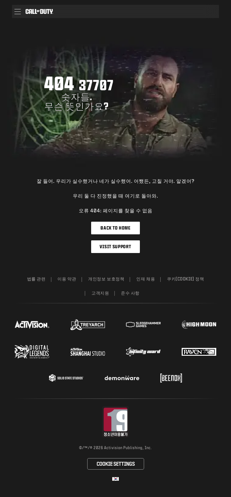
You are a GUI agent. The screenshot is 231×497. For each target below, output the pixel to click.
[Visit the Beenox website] (171, 378)
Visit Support (115, 246)
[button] (17, 11)
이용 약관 (66, 279)
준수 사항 (130, 293)
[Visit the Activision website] (32, 324)
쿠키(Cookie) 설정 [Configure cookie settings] (115, 463)
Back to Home (115, 228)
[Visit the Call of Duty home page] (39, 11)
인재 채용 (145, 279)
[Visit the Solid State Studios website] (66, 378)
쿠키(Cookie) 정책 (185, 279)
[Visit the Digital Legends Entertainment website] (32, 351)
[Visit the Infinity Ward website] (143, 351)
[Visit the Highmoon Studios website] (199, 324)
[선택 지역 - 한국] (115, 479)
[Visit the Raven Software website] (199, 352)
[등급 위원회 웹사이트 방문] (115, 422)
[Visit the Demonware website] (122, 378)
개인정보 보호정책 (106, 279)
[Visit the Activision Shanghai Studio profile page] (87, 352)
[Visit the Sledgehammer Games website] (143, 324)
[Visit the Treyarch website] (87, 324)
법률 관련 (36, 279)
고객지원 (100, 293)
